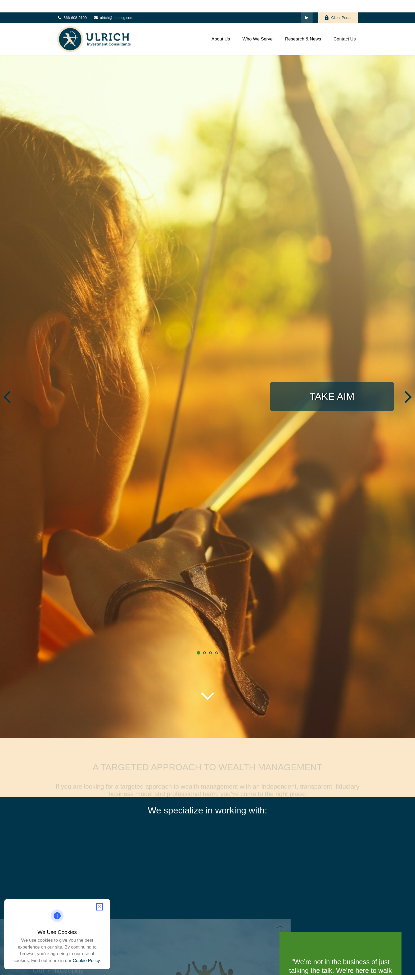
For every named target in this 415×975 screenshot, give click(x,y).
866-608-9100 (72, 5)
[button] (220, 27)
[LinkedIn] (307, 5)
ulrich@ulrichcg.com (113, 5)
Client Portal (337, 5)
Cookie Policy (86, 960)
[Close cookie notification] (99, 906)
